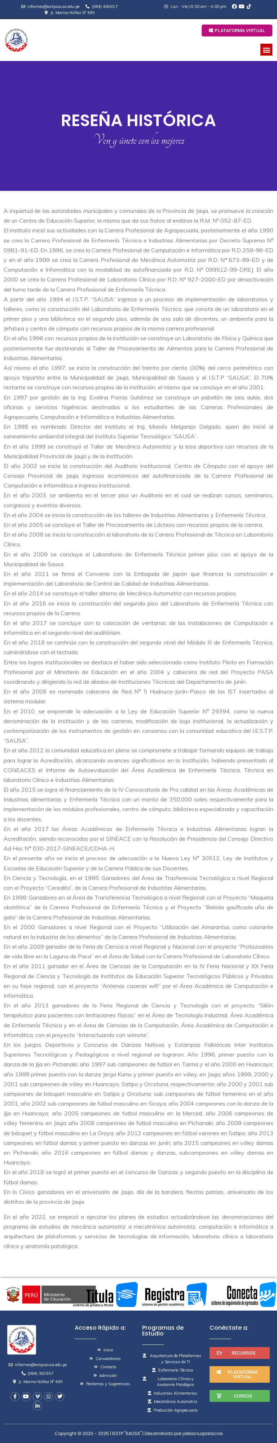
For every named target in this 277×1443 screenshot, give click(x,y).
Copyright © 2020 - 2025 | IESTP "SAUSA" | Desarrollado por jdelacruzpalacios (138, 1433)
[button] (237, 30)
